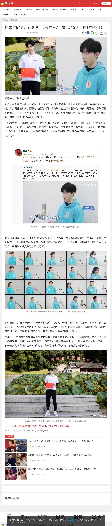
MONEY (5, 14)
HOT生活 (64, 9)
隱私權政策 (72, 520)
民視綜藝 (28, 9)
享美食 (14, 14)
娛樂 (28, 430)
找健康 (91, 9)
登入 (98, 3)
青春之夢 (39, 430)
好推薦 (54, 9)
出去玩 (23, 14)
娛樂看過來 (6, 9)
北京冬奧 (22, 430)
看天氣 (100, 9)
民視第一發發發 (42, 9)
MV (9, 430)
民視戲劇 (17, 9)
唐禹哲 (14, 430)
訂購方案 (106, 3)
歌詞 (46, 430)
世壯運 (73, 9)
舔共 (33, 430)
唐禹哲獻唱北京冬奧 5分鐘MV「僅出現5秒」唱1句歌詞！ (45, 426)
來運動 (82, 9)
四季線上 (5, 20)
